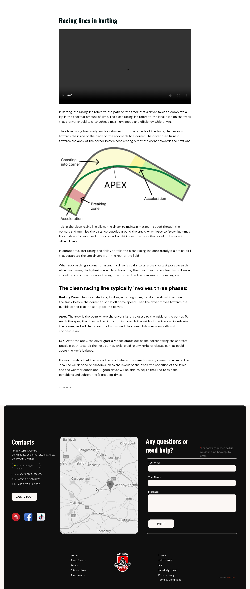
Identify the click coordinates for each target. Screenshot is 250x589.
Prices (74, 565)
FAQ (160, 565)
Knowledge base (167, 570)
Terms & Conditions (169, 579)
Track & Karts (78, 560)
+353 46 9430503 (26, 474)
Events (162, 555)
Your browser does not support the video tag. (125, 66)
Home (74, 555)
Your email (154, 462)
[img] (99, 485)
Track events (78, 575)
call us (229, 448)
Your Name (154, 477)
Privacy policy (166, 575)
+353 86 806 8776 (25, 479)
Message (153, 491)
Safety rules (165, 560)
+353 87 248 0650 (25, 484)
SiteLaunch (231, 577)
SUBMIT (161, 523)
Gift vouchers (78, 570)
